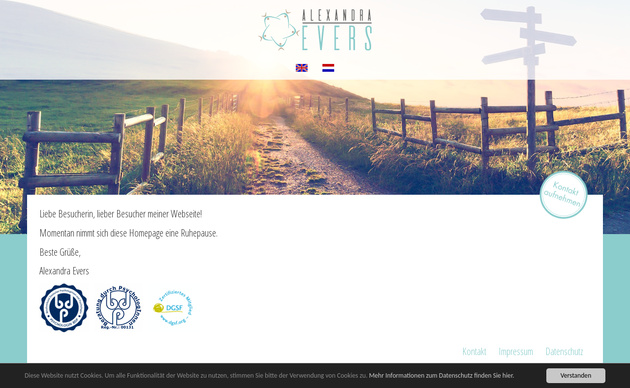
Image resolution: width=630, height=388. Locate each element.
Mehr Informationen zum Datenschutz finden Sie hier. (441, 375)
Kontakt (474, 351)
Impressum (516, 351)
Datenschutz (564, 351)
